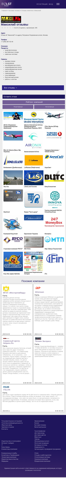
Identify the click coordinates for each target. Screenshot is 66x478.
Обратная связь (7, 425)
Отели (36, 453)
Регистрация (42, 4)
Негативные (49, 107)
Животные (38, 437)
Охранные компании (41, 459)
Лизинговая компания (9, 457)
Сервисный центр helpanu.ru (11, 342)
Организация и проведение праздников (48, 449)
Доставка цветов (40, 435)
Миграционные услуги (42, 441)
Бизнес (37, 423)
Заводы (37, 439)
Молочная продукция (42, 443)
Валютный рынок (40, 427)
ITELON (6, 390)
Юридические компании (42, 461)
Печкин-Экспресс (43, 341)
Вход (51, 4)
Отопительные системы (42, 457)
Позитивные (18, 107)
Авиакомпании (39, 421)
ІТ (2, 445)
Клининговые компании (9, 449)
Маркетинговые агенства (10, 459)
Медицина (5, 461)
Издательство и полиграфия (11, 441)
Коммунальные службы (9, 453)
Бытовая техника (14, 10)
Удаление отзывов (8, 427)
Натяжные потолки (41, 445)
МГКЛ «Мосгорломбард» (14, 293)
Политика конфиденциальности (12, 423)
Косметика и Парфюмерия (10, 455)
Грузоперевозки (40, 431)
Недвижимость (39, 447)
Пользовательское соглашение (12, 421)
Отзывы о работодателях (43, 455)
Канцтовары (6, 447)
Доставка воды (40, 433)
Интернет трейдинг (8, 443)
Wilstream (39, 292)
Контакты (5, 429)
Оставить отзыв (10, 97)
